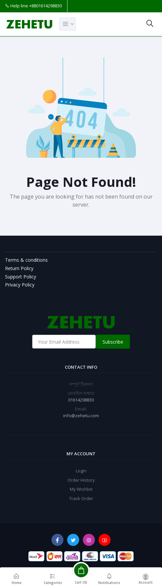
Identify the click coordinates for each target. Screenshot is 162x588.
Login (81, 471)
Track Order (81, 498)
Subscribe (113, 342)
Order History (81, 480)
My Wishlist (81, 489)
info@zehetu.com (81, 416)
